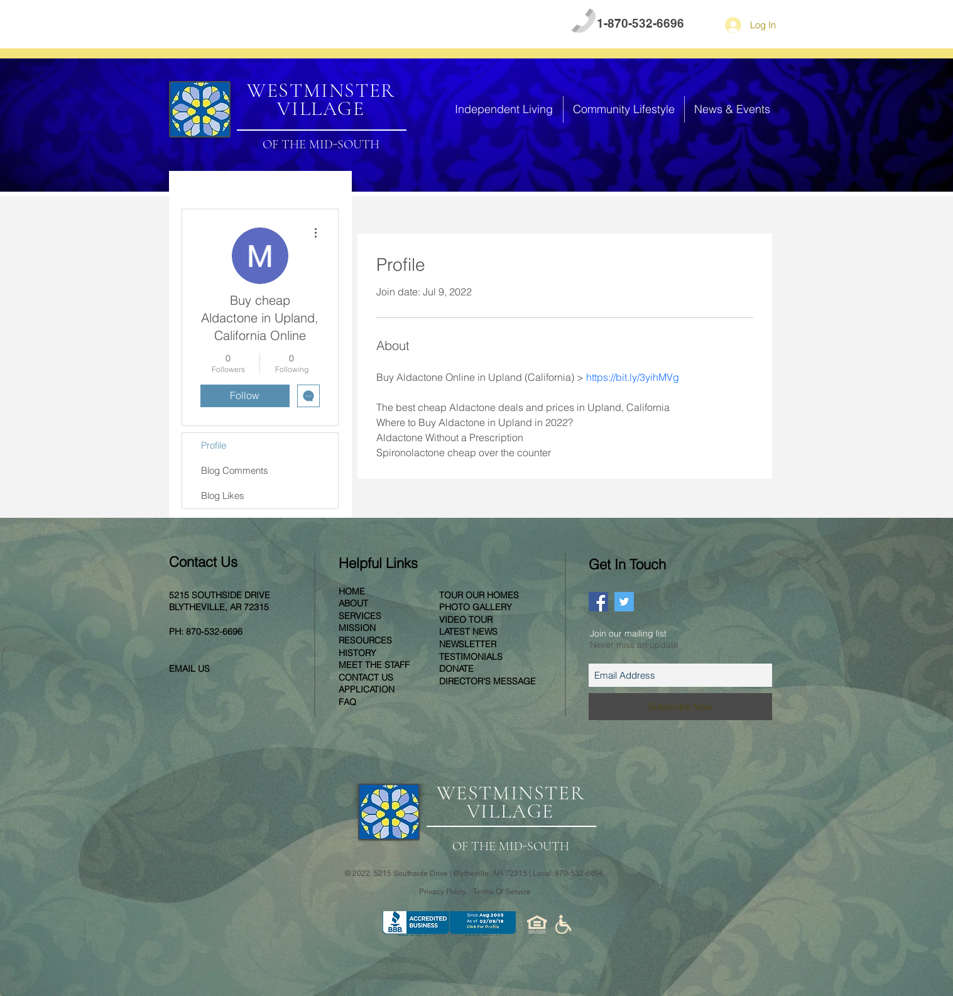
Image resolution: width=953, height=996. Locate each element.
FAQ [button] (225, 24)
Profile (213, 445)
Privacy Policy (443, 891)
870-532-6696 (214, 631)
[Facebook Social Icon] (598, 601)
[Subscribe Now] (680, 706)
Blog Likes (222, 495)
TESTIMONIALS (471, 656)
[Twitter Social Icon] (624, 601)
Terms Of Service (502, 891)
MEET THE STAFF (374, 664)
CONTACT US (283, 24)
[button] (504, 109)
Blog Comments (234, 470)
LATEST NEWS (468, 631)
